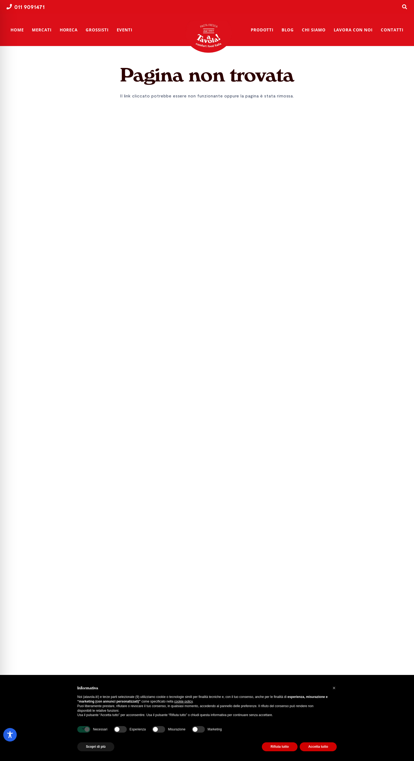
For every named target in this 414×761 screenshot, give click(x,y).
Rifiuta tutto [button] (280, 747)
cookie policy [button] (183, 701)
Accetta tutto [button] (318, 747)
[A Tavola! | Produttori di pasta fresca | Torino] (210, 36)
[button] (334, 688)
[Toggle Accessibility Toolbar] (10, 734)
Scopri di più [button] (96, 747)
